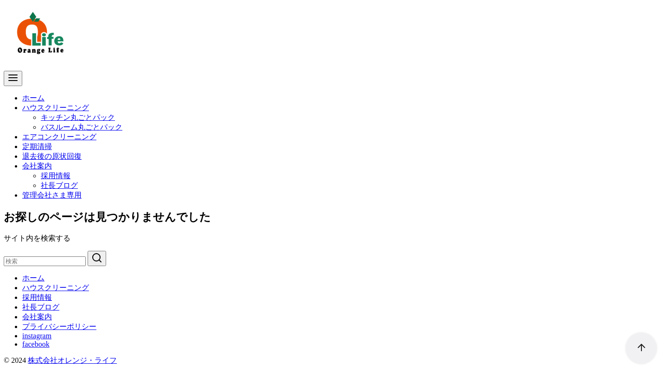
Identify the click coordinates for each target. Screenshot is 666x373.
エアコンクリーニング (59, 137)
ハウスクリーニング (55, 108)
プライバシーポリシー (59, 326)
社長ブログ (59, 185)
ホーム (33, 98)
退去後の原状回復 (52, 156)
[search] (97, 258)
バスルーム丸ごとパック (81, 127)
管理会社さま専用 (52, 195)
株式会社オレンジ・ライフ (72, 360)
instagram (36, 336)
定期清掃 (37, 146)
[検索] (45, 261)
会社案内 (37, 166)
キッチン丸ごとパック (78, 117)
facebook (36, 344)
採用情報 (55, 176)
